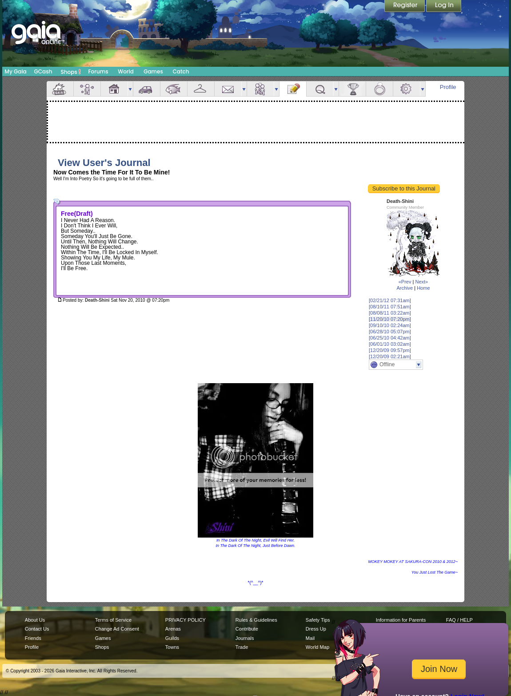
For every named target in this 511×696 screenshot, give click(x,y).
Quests (320, 88)
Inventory (201, 88)
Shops (71, 71)
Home (423, 288)
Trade (242, 647)
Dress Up (316, 628)
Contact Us (37, 628)
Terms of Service (113, 620)
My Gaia (15, 71)
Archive (404, 288)
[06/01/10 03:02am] (390, 344)
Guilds (172, 638)
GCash (43, 71)
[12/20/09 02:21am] (390, 356)
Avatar (87, 88)
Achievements (352, 88)
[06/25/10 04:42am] (390, 337)
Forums (98, 71)
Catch (181, 71)
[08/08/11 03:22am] (390, 313)
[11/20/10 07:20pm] (390, 319)
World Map (317, 647)
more (130, 88)
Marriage (379, 88)
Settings (406, 88)
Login (444, 6)
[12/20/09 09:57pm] (390, 350)
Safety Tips (318, 620)
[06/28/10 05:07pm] (390, 331)
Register (405, 6)
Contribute (247, 628)
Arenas (173, 628)
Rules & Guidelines (256, 620)
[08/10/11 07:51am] (390, 306)
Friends (260, 88)
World (126, 71)
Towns (172, 647)
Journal (292, 88)
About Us (35, 620)
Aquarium (173, 88)
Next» (421, 281)
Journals (245, 638)
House (114, 88)
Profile (448, 87)
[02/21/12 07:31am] (390, 300)
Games (153, 71)
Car (146, 88)
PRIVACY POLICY (185, 620)
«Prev (405, 281)
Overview (60, 88)
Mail (228, 88)
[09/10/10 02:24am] (390, 325)
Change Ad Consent (117, 628)
